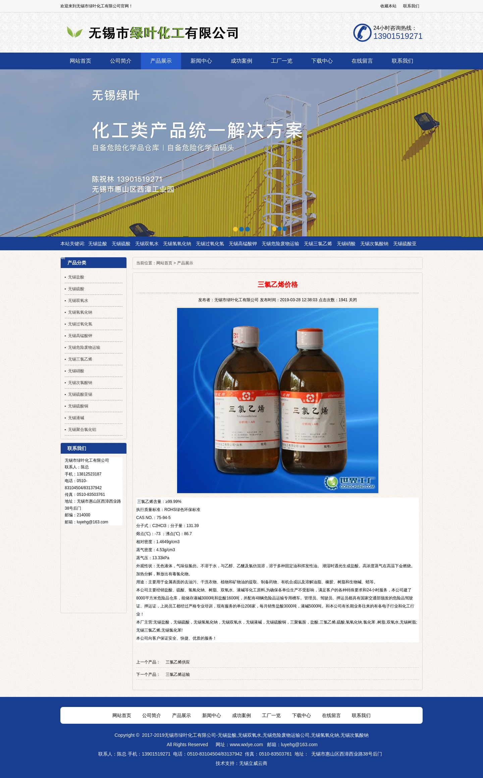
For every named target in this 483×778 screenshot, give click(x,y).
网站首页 (164, 263)
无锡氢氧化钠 (177, 243)
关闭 (353, 300)
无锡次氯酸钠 (374, 243)
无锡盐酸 (97, 243)
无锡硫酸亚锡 (80, 394)
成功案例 (241, 715)
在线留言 (331, 715)
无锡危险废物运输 (280, 243)
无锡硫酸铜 (276, 622)
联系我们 (411, 6)
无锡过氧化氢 (210, 243)
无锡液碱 (254, 622)
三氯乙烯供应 (178, 662)
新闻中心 (211, 715)
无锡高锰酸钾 (243, 243)
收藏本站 (388, 6)
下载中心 (301, 715)
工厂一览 (271, 715)
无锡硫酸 (121, 243)
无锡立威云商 (253, 763)
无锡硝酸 (346, 243)
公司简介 (151, 715)
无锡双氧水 (147, 243)
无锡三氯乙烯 (318, 243)
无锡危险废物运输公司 (286, 735)
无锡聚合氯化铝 (82, 429)
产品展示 (185, 263)
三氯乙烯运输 (178, 674)
